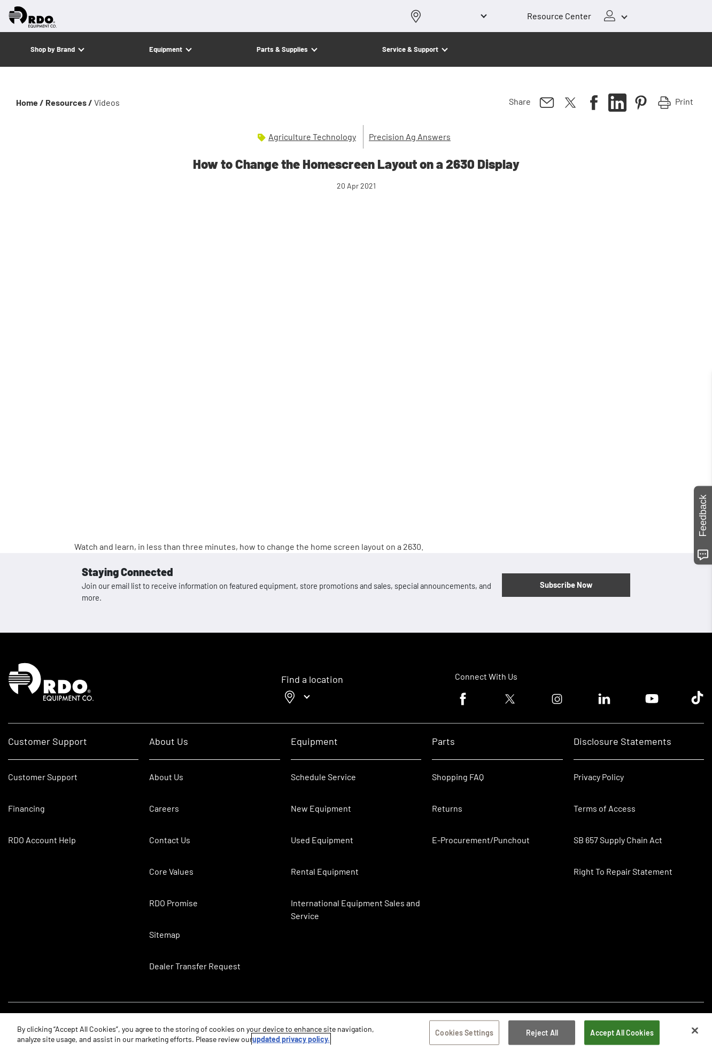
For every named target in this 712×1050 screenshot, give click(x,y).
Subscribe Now (566, 584)
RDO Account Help (42, 840)
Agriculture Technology (312, 136)
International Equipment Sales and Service (355, 909)
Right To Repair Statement (623, 871)
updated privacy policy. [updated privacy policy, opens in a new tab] (291, 1039)
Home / (30, 102)
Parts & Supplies (282, 49)
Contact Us (169, 840)
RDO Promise (173, 903)
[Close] (695, 1031)
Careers (164, 808)
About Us (166, 777)
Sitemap (164, 934)
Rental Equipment (325, 871)
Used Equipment (322, 840)
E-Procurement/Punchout (481, 840)
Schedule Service (323, 777)
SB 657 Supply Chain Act (618, 840)
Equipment (165, 49)
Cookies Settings (464, 1032)
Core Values (171, 871)
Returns (447, 808)
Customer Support (43, 777)
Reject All (542, 1032)
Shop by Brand (52, 49)
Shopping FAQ (458, 777)
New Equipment (321, 808)
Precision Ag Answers (410, 136)
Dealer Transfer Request (195, 966)
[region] (356, 1031)
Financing (26, 808)
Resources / (68, 102)
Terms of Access (605, 808)
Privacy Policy (599, 777)
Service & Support (410, 49)
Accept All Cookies (622, 1032)
